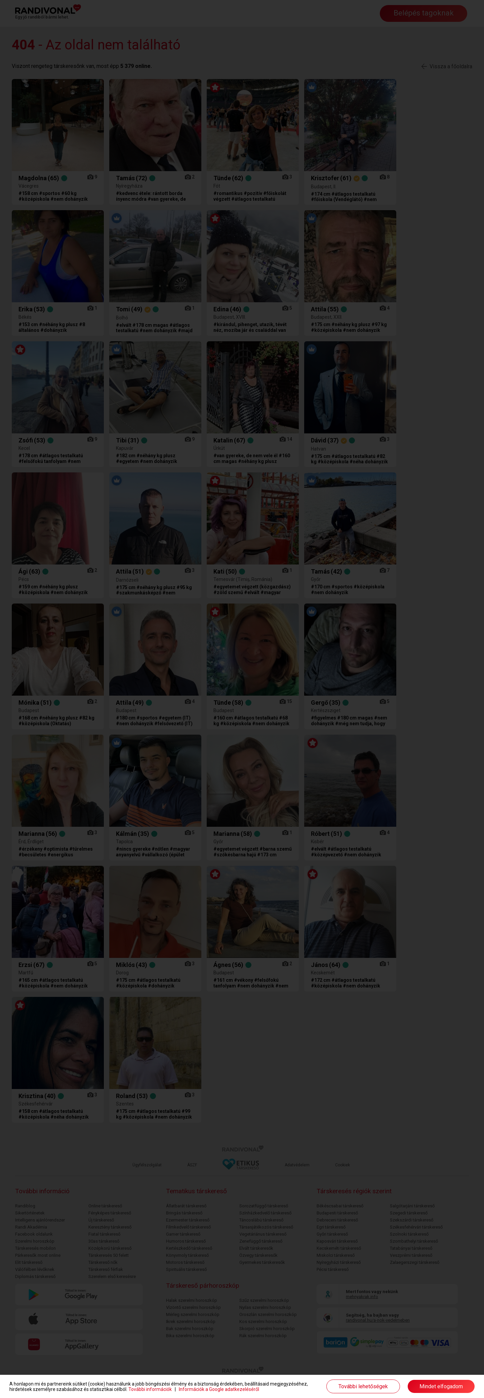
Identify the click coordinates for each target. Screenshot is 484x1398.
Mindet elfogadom (441, 1386)
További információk (150, 1389)
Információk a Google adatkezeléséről (219, 1389)
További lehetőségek (363, 1386)
